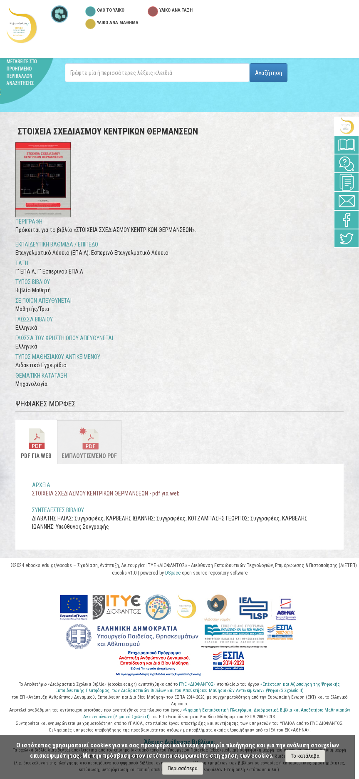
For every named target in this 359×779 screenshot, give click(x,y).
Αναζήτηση (268, 73)
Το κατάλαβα (305, 756)
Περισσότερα (183, 768)
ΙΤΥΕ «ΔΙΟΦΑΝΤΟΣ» (197, 684)
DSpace (173, 573)
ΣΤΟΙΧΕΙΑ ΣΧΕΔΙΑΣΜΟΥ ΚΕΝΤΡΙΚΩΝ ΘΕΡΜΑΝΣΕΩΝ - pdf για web (106, 493)
